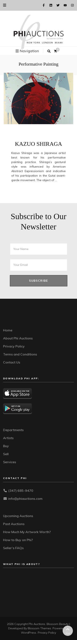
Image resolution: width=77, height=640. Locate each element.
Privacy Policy (14, 346)
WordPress (28, 632)
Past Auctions (13, 524)
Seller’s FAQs (13, 548)
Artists (8, 438)
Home (7, 330)
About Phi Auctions (18, 338)
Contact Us (11, 362)
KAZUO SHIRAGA (38, 144)
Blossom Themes (39, 628)
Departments (13, 430)
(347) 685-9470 (20, 490)
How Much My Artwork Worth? (27, 532)
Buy (6, 446)
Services (9, 462)
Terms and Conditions (20, 354)
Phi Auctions (37, 624)
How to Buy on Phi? (18, 540)
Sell (6, 454)
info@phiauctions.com (25, 498)
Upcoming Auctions (18, 516)
